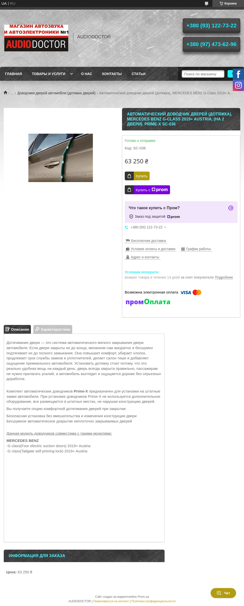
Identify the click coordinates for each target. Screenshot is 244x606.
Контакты (112, 74)
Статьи (139, 74)
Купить (141, 176)
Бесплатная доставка (148, 241)
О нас (86, 74)
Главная (13, 74)
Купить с (152, 190)
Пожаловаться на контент (111, 601)
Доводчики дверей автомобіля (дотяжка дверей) (56, 93)
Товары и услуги (48, 74)
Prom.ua (143, 597)
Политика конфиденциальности (153, 601)
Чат (223, 593)
